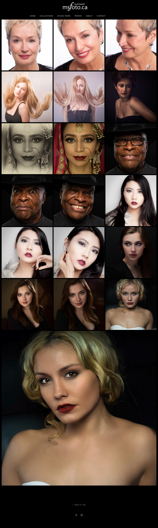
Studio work (63, 16)
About (89, 16)
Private (78, 16)
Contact (101, 16)
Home (33, 16)
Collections (46, 16)
